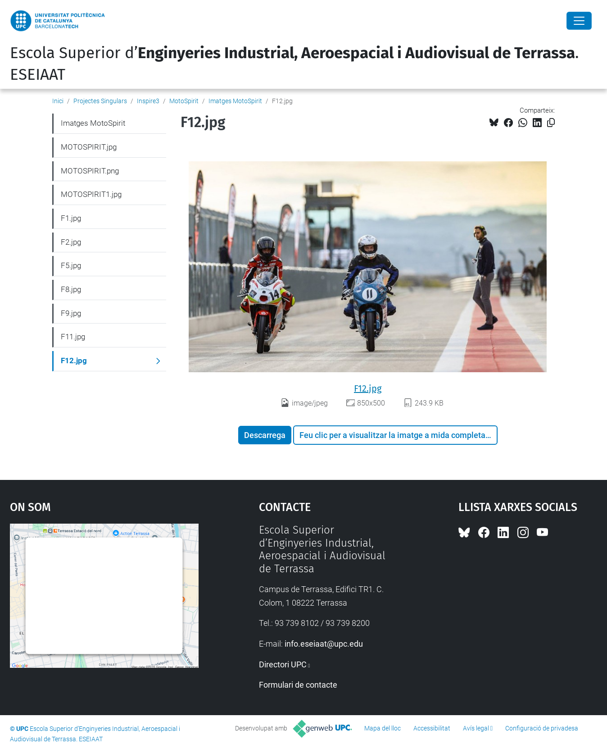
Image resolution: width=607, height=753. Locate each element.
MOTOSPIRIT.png (90, 170)
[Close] (579, 21)
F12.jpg (367, 388)
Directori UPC (283, 664)
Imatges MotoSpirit (235, 101)
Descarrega (264, 435)
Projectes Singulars (100, 101)
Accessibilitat (431, 728)
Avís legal (476, 728)
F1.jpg (71, 218)
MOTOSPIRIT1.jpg (91, 194)
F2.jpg (71, 241)
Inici (57, 101)
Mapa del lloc (382, 728)
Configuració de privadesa (541, 728)
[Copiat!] (551, 123)
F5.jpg (71, 265)
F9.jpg (71, 313)
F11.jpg (73, 336)
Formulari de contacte (298, 684)
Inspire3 (148, 101)
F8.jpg (71, 289)
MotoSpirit (184, 101)
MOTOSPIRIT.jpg (89, 146)
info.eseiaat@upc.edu (324, 643)
